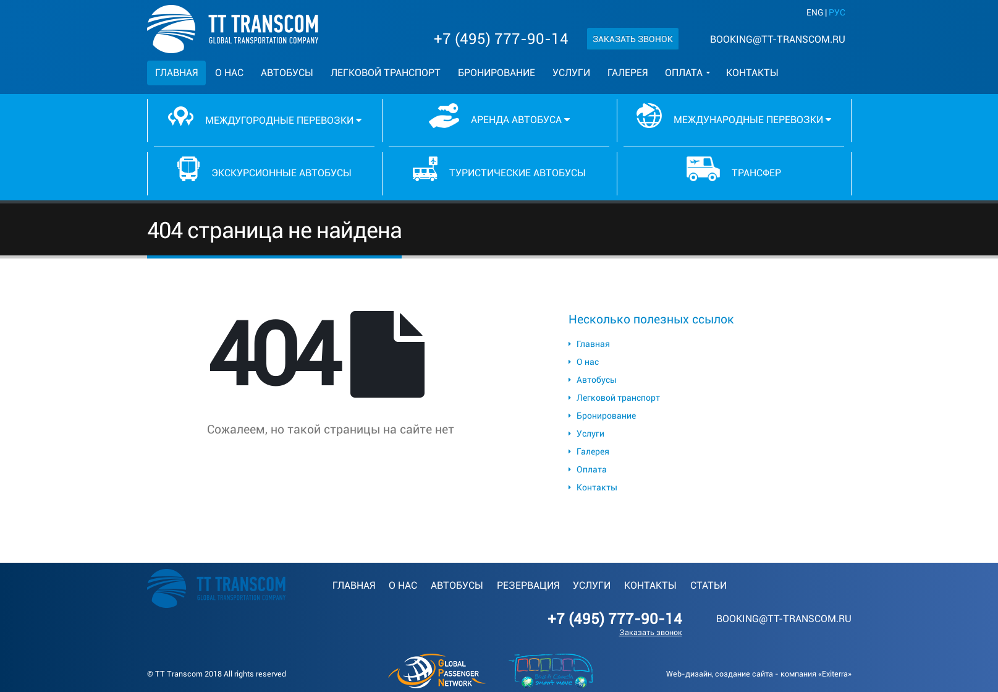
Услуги (571, 73)
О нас (229, 73)
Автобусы (287, 73)
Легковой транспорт (386, 73)
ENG (814, 12)
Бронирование (496, 73)
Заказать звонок (633, 39)
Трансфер (734, 168)
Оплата (684, 73)
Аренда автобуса (499, 115)
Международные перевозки (733, 115)
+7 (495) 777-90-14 (501, 39)
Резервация (528, 585)
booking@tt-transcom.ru (777, 39)
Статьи (708, 585)
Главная (176, 73)
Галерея (627, 73)
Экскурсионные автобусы (264, 168)
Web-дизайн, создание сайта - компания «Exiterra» (759, 673)
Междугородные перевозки (265, 116)
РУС (837, 12)
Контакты (752, 73)
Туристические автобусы (499, 168)
